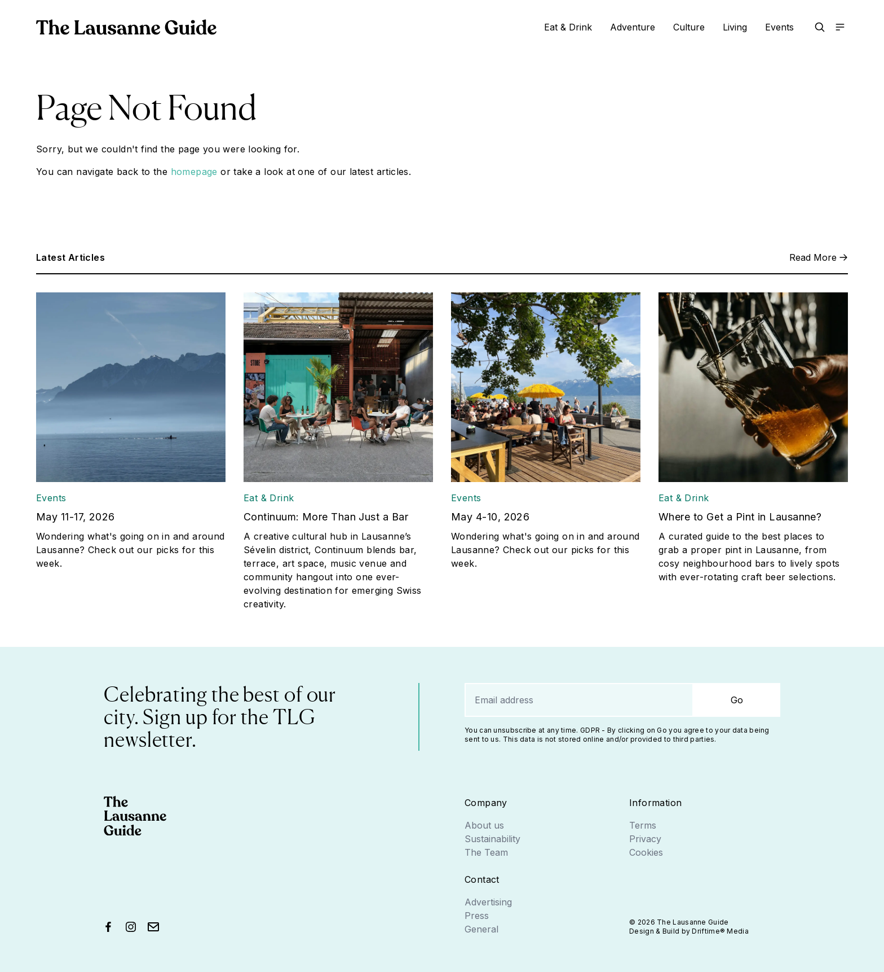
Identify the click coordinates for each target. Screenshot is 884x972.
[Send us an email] (153, 927)
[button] (820, 27)
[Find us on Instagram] (131, 927)
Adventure (632, 27)
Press (477, 915)
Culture (689, 27)
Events (779, 27)
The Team (486, 852)
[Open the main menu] (840, 27)
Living (735, 27)
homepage (194, 171)
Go (737, 700)
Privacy (645, 838)
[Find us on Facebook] (108, 927)
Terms (642, 825)
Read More (818, 257)
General (481, 929)
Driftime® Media (720, 931)
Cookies (646, 852)
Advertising (488, 902)
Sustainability (492, 838)
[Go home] (126, 27)
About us (484, 825)
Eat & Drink (568, 27)
